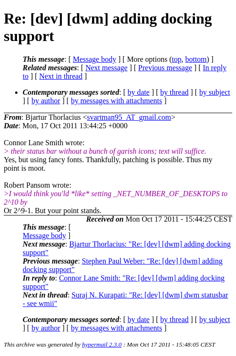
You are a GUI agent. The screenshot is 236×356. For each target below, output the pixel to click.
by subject (214, 92)
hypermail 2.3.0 (102, 344)
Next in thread (61, 76)
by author (46, 101)
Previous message (165, 68)
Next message (106, 68)
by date (138, 92)
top (176, 59)
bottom (195, 59)
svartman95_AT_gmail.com (129, 117)
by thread (174, 92)
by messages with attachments (116, 101)
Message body (94, 59)
